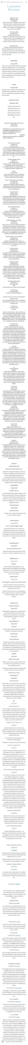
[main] (14, 8)
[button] (2, 2)
